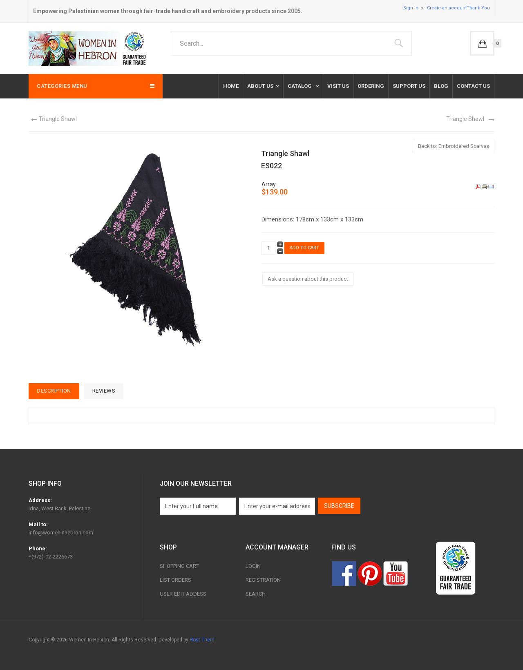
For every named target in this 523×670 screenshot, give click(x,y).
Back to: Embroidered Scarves (453, 146)
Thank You (478, 8)
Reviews (104, 391)
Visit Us (338, 86)
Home (231, 86)
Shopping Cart (179, 566)
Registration (263, 580)
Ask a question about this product (308, 279)
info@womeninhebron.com (61, 532)
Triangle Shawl (58, 119)
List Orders (175, 580)
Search (256, 594)
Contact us (473, 86)
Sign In (410, 8)
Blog (441, 86)
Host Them (202, 640)
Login (253, 566)
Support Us (409, 86)
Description (54, 391)
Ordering (371, 86)
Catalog (300, 86)
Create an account (447, 8)
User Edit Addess (183, 594)
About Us (260, 86)
